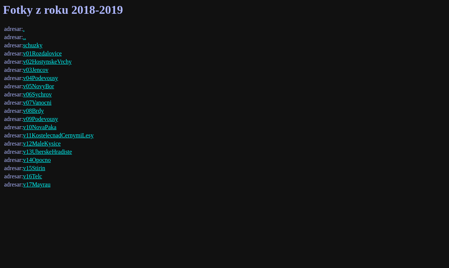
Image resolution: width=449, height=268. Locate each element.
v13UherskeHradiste (47, 152)
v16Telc (32, 176)
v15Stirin (34, 168)
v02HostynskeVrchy (47, 61)
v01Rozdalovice (42, 53)
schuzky (32, 45)
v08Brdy (33, 111)
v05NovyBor (38, 86)
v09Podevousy (40, 119)
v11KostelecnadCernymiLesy (58, 135)
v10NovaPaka (40, 127)
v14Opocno (37, 160)
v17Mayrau (37, 184)
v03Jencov (35, 70)
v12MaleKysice (42, 143)
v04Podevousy (40, 78)
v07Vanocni (37, 102)
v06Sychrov (37, 94)
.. (24, 37)
